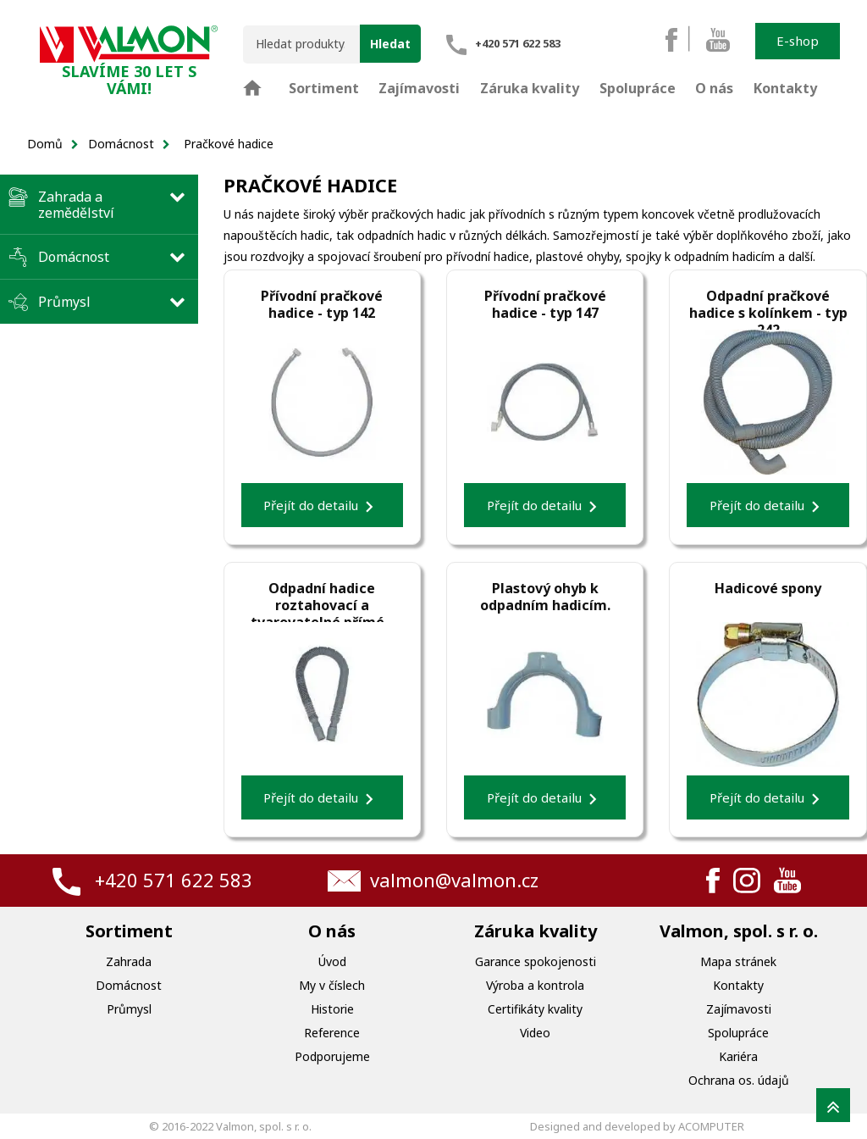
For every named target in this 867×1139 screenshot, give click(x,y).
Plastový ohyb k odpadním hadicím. (545, 597)
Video (535, 1033)
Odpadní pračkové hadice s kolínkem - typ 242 (768, 304)
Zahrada (129, 961)
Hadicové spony (768, 588)
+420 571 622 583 (173, 879)
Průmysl (64, 301)
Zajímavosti (738, 1009)
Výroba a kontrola (535, 985)
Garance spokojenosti (535, 961)
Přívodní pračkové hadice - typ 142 (322, 304)
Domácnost (73, 256)
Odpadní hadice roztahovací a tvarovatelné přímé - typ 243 (322, 597)
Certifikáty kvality (535, 1009)
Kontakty (738, 985)
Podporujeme (332, 1056)
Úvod (332, 961)
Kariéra (738, 1056)
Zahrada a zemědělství (76, 204)
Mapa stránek (738, 961)
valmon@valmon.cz (454, 879)
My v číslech (332, 985)
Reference (332, 1033)
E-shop (797, 40)
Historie (332, 1009)
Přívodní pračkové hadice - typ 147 (545, 304)
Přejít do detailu (321, 507)
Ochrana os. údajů (738, 1080)
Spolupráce (738, 1033)
